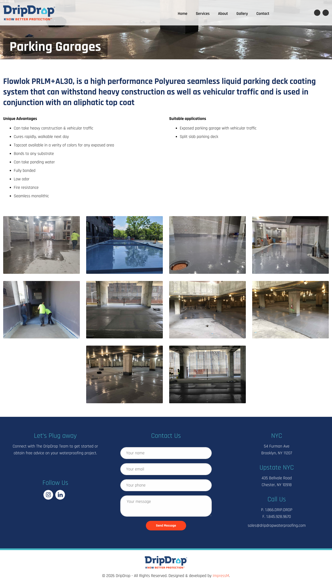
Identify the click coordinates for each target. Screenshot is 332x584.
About (223, 13)
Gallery (242, 13)
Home (182, 13)
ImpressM (221, 575)
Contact (262, 13)
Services (203, 13)
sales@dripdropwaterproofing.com (277, 525)
